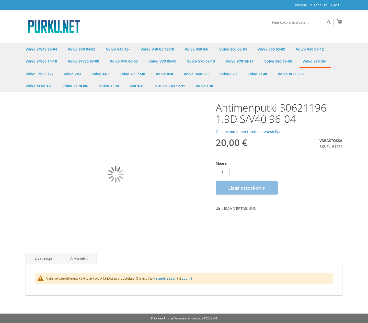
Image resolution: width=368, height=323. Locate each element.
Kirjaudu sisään (308, 5)
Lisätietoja (43, 258)
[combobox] (302, 22)
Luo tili (336, 5)
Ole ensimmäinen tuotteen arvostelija (248, 131)
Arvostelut (79, 258)
